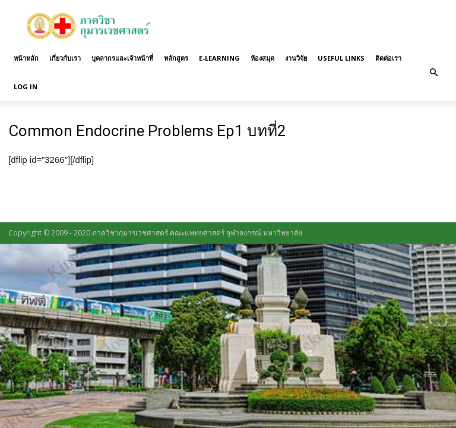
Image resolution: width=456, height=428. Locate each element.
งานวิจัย (296, 58)
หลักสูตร (176, 58)
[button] (433, 72)
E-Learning (219, 58)
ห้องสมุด (262, 58)
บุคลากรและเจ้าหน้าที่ (122, 58)
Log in (25, 86)
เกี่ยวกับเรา (65, 58)
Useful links (341, 58)
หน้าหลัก (26, 58)
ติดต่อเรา (388, 58)
